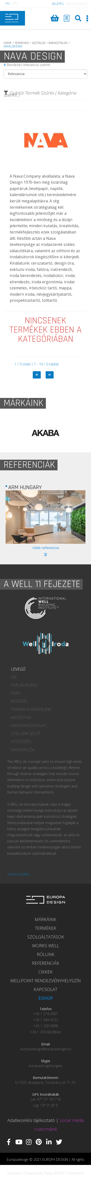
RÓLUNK (45, 954)
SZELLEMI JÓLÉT (26, 733)
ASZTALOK (38, 43)
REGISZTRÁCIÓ (77, 4)
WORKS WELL (45, 945)
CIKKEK (45, 972)
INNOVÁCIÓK (23, 749)
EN (15, 3)
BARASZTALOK (58, 43)
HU (8, 3)
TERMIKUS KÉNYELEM (31, 709)
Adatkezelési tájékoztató (31, 1120)
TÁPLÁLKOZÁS (24, 685)
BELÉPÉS (58, 4)
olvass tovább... (19, 874)
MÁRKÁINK (45, 919)
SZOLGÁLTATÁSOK (45, 937)
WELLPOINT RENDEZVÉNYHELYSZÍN (45, 980)
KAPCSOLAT (45, 989)
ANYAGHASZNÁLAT (28, 725)
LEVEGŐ (18, 669)
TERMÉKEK (45, 928)
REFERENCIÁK (45, 963)
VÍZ (14, 677)
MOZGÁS (19, 701)
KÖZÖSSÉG (21, 741)
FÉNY (16, 693)
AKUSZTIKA (21, 717)
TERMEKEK (22, 43)
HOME (8, 43)
